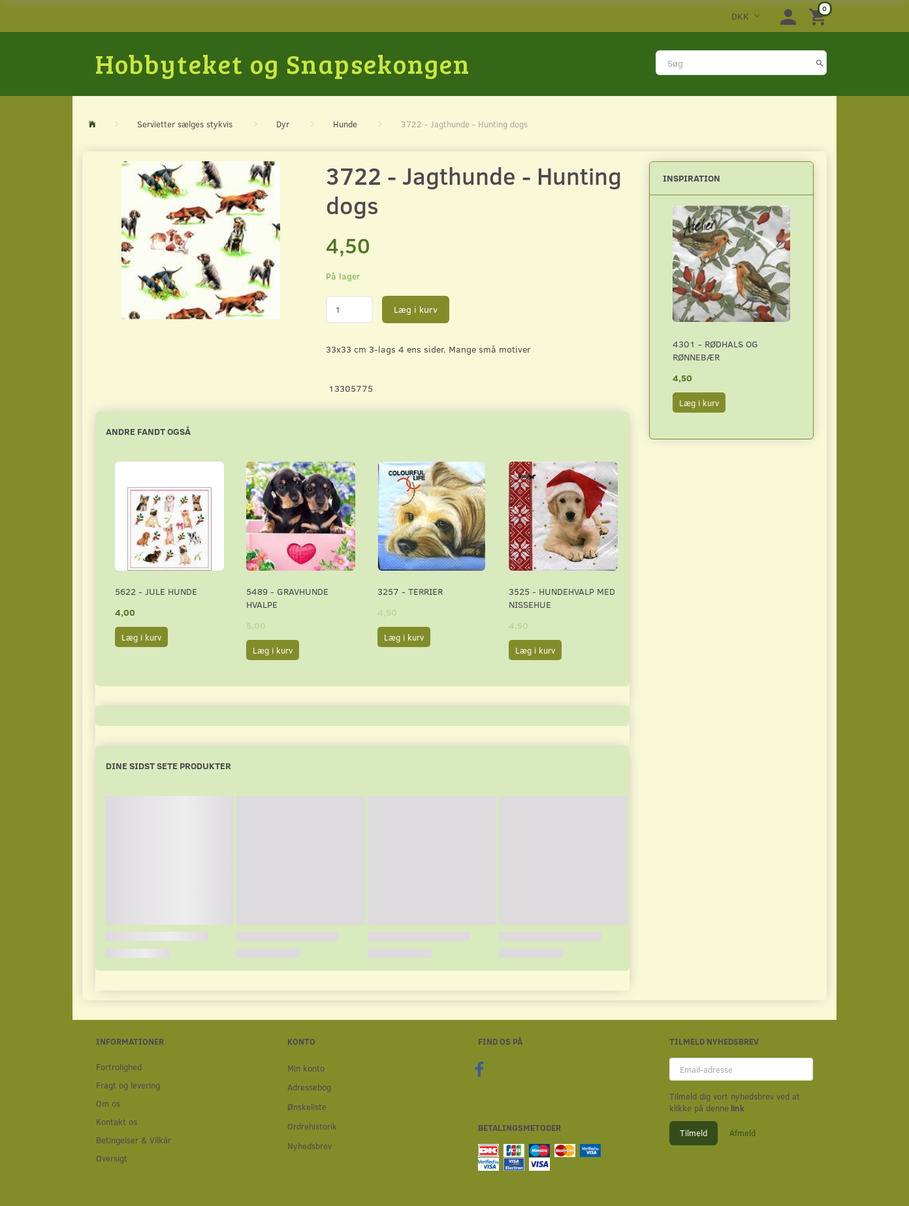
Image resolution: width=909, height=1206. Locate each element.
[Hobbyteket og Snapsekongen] (282, 63)
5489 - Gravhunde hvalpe (287, 598)
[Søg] (819, 62)
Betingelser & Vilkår (133, 1139)
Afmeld (742, 1133)
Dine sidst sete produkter (168, 765)
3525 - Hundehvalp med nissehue (562, 598)
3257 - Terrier (410, 591)
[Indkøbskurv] (820, 16)
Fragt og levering (128, 1084)
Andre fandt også (148, 431)
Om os (108, 1103)
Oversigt (111, 1158)
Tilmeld (693, 1133)
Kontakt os (116, 1121)
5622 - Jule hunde (156, 591)
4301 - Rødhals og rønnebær (715, 350)
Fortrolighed (119, 1066)
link (736, 1108)
